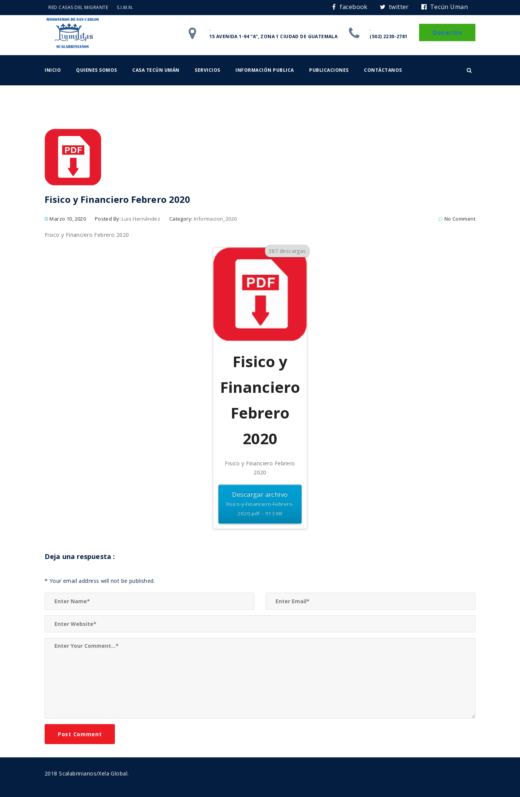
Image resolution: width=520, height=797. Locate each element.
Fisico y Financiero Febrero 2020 (87, 234)
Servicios (207, 70)
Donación (447, 32)
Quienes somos (96, 70)
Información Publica (264, 70)
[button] (469, 70)
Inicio (53, 70)
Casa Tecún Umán (156, 70)
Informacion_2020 (215, 218)
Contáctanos (383, 70)
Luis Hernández (141, 218)
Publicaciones (329, 70)
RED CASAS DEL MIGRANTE (78, 7)
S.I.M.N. (125, 7)
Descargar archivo (260, 504)
